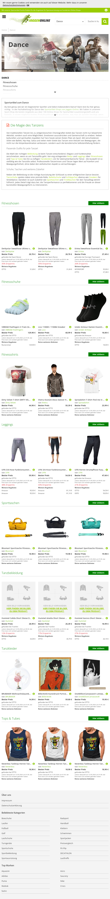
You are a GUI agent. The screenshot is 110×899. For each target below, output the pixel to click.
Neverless (9, 766)
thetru (45, 402)
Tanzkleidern (46, 159)
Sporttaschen (53, 179)
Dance (12, 30)
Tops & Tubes (17, 159)
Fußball (5, 828)
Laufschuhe (7, 838)
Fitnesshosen (97, 156)
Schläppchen (72, 177)
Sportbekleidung (9, 853)
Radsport (64, 818)
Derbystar (9, 251)
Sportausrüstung (9, 858)
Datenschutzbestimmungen (14, 5)
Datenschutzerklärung (12, 805)
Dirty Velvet (10, 402)
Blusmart (9, 551)
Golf (3, 833)
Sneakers (93, 177)
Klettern (64, 828)
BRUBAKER (10, 696)
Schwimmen (65, 833)
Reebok (5, 886)
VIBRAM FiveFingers (14, 330)
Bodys (70, 156)
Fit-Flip (63, 848)
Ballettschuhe (55, 177)
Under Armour (85, 330)
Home (4, 30)
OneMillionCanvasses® (89, 696)
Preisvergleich (66, 843)
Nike (62, 881)
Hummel (9, 621)
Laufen (5, 823)
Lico (43, 330)
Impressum (7, 800)
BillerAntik (46, 696)
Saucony (64, 876)
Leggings (81, 156)
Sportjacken (65, 838)
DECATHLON (66, 853)
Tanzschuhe (11, 177)
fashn (4, 891)
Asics (62, 871)
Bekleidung (32, 153)
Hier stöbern (98, 203)
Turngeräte (7, 843)
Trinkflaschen (70, 179)
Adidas (5, 876)
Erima (81, 251)
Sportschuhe (7, 848)
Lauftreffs (64, 858)
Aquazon (6, 871)
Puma (4, 881)
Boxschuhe (7, 818)
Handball (64, 823)
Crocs (62, 886)
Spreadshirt (83, 402)
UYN (7, 472)
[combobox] (70, 21)
